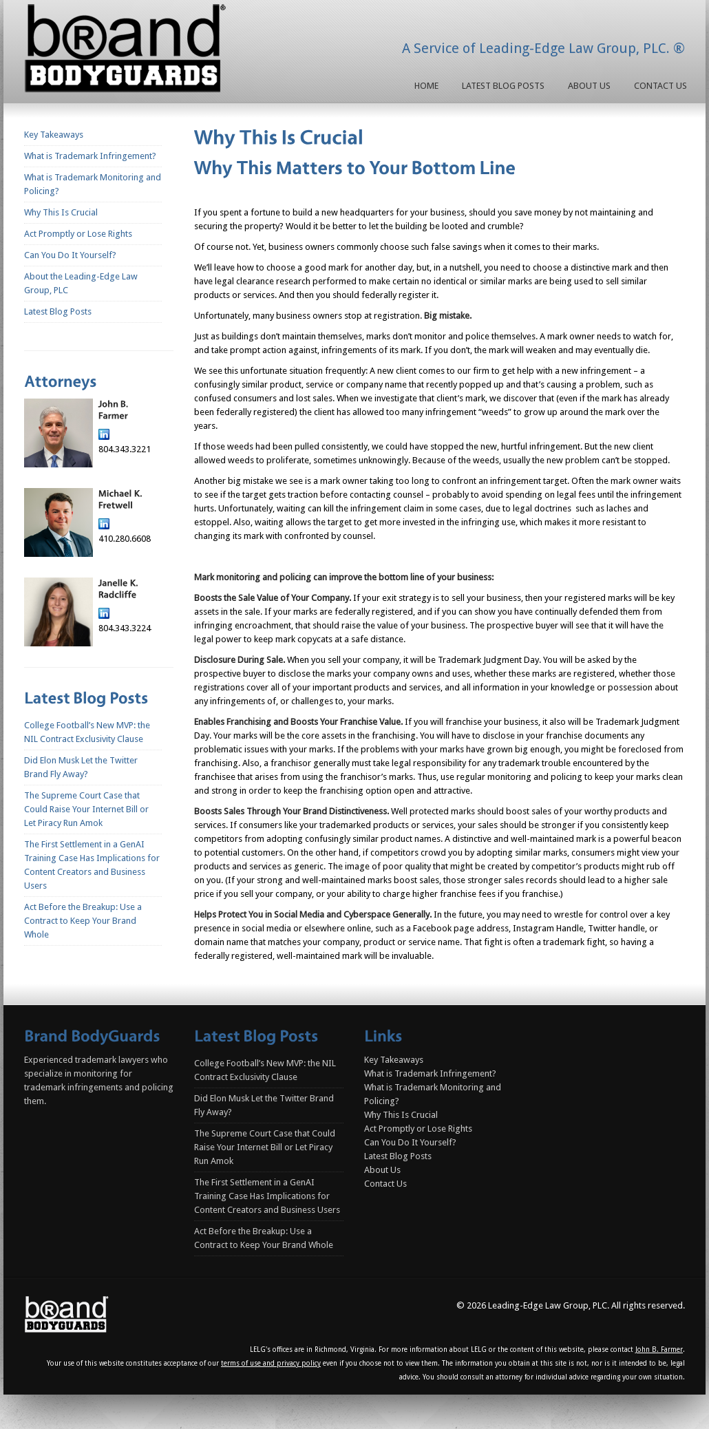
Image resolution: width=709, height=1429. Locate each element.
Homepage (128, 50)
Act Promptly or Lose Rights (78, 234)
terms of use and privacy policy (271, 1363)
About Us (589, 86)
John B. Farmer (659, 1349)
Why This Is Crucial (61, 212)
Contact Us (660, 86)
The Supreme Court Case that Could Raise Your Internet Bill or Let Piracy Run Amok (86, 809)
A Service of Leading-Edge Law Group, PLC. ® (543, 48)
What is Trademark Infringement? (90, 156)
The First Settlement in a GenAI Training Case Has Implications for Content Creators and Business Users (267, 1196)
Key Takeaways (53, 134)
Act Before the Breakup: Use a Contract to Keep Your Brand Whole (83, 921)
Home (426, 86)
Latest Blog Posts (503, 86)
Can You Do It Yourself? (70, 255)
